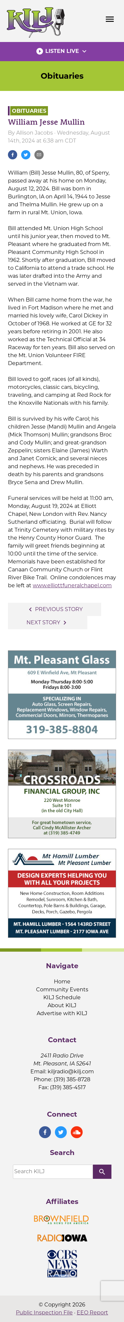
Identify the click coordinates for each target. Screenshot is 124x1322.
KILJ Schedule (62, 997)
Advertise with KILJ (62, 1013)
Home (62, 981)
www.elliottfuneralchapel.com (72, 585)
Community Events (62, 989)
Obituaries (62, 76)
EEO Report (92, 1312)
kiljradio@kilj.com (71, 1071)
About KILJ (62, 1005)
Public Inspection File (44, 1312)
